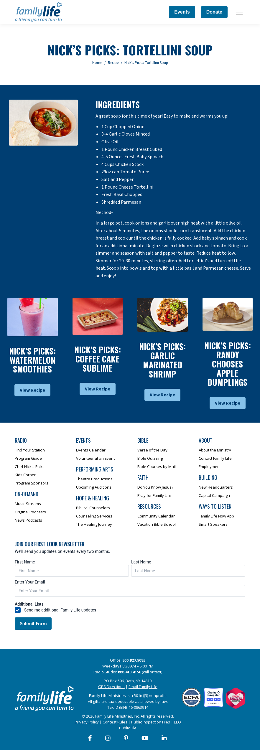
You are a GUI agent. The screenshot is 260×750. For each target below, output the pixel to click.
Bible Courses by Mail (156, 466)
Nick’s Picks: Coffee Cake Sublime (97, 359)
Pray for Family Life (154, 495)
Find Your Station (30, 450)
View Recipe (32, 390)
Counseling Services (94, 516)
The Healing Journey (94, 524)
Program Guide (28, 458)
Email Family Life (143, 686)
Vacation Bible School (156, 524)
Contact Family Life (215, 458)
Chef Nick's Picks (30, 466)
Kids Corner (25, 474)
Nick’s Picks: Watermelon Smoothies (32, 360)
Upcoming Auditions (93, 487)
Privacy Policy (87, 722)
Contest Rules (115, 722)
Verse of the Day (152, 450)
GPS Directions (111, 686)
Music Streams (28, 503)
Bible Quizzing (150, 458)
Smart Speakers (213, 524)
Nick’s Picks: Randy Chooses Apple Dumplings (227, 363)
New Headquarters (216, 487)
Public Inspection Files (150, 722)
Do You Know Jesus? (155, 487)
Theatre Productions (94, 479)
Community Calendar (156, 516)
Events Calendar (91, 450)
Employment (210, 466)
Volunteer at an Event (95, 458)
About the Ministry (215, 450)
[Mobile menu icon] (239, 12)
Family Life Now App (216, 516)
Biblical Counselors (93, 507)
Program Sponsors (31, 483)
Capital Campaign (214, 495)
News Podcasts (28, 520)
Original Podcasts (30, 512)
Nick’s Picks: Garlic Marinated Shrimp (162, 360)
